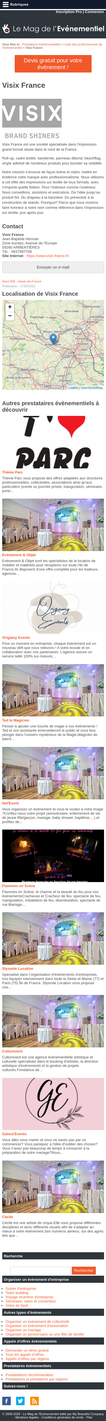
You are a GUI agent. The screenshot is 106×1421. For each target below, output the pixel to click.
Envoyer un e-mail (53, 267)
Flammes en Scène (18, 886)
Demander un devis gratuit (27, 1350)
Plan (89, 1417)
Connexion (94, 12)
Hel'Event (10, 803)
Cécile (7, 1217)
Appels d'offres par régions (27, 1359)
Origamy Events (16, 637)
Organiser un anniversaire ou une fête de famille (45, 1334)
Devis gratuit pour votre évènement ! (53, 63)
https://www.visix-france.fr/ (47, 256)
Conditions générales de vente (63, 1417)
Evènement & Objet (19, 555)
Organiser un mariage (23, 1330)
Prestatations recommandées (29, 1375)
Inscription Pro (69, 12)
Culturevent (12, 1051)
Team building (17, 1293)
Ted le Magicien (15, 720)
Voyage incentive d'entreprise (29, 1297)
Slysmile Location (18, 968)
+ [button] (10, 307)
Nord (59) (8, 281)
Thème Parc (12, 472)
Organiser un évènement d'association (37, 1326)
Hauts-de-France (30, 281)
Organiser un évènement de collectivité (37, 1321)
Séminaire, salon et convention (31, 1301)
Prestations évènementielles (41, 44)
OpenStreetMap (92, 387)
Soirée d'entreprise (21, 1288)
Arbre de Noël (17, 1305)
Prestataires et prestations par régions (37, 1379)
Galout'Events (14, 1134)
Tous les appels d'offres (25, 1354)
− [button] (10, 316)
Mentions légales (27, 1417)
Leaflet (73, 387)
